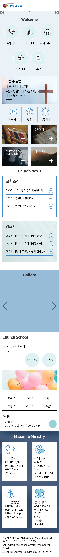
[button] (4, 306)
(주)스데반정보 (45, 552)
